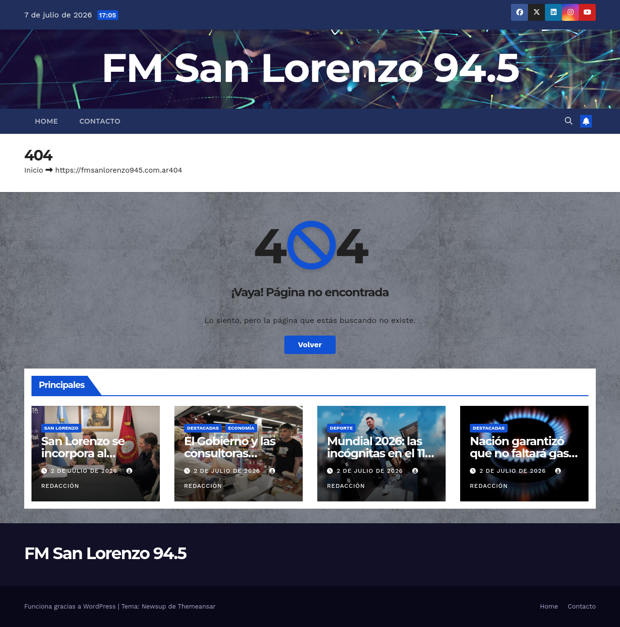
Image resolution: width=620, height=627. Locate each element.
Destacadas (203, 428)
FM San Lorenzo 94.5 (310, 67)
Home (46, 121)
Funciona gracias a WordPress (71, 606)
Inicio (33, 170)
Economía (241, 428)
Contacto (100, 121)
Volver (310, 344)
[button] (569, 121)
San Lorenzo (61, 428)
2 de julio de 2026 (85, 470)
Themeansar (197, 606)
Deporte (341, 428)
